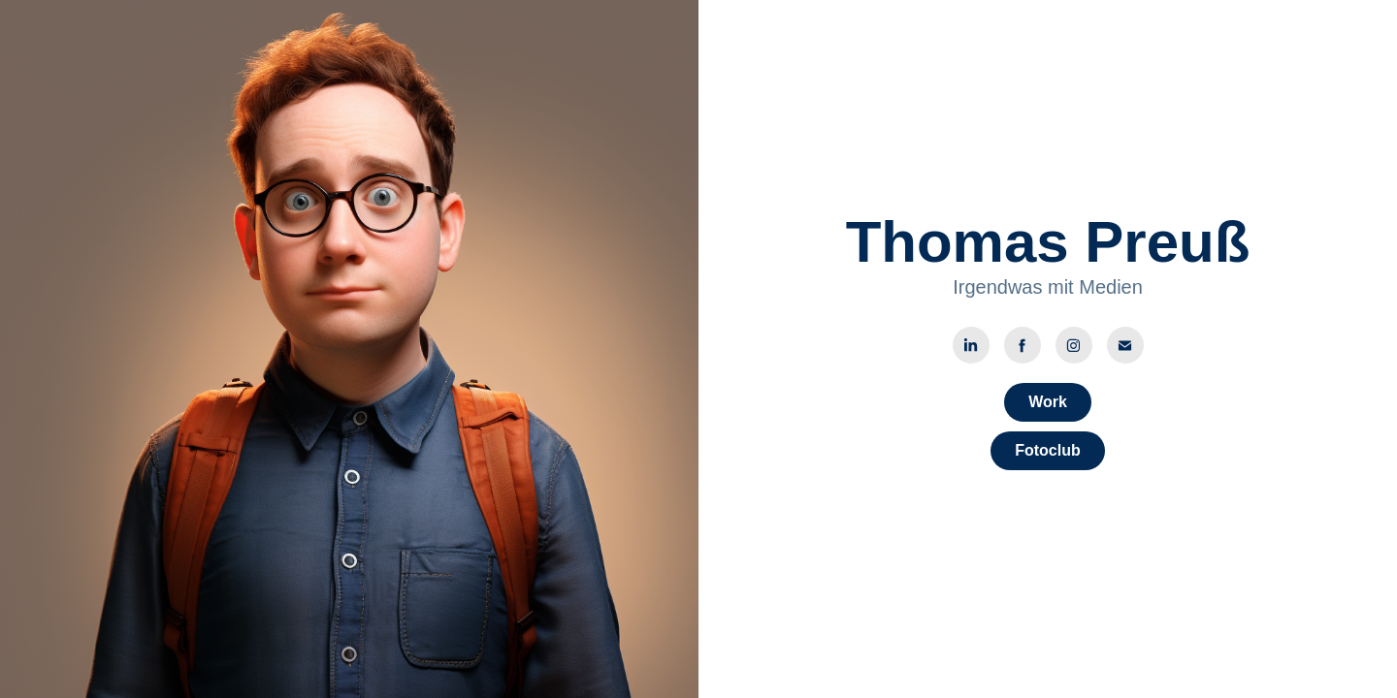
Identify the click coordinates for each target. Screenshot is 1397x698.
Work (1047, 402)
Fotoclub (1048, 450)
